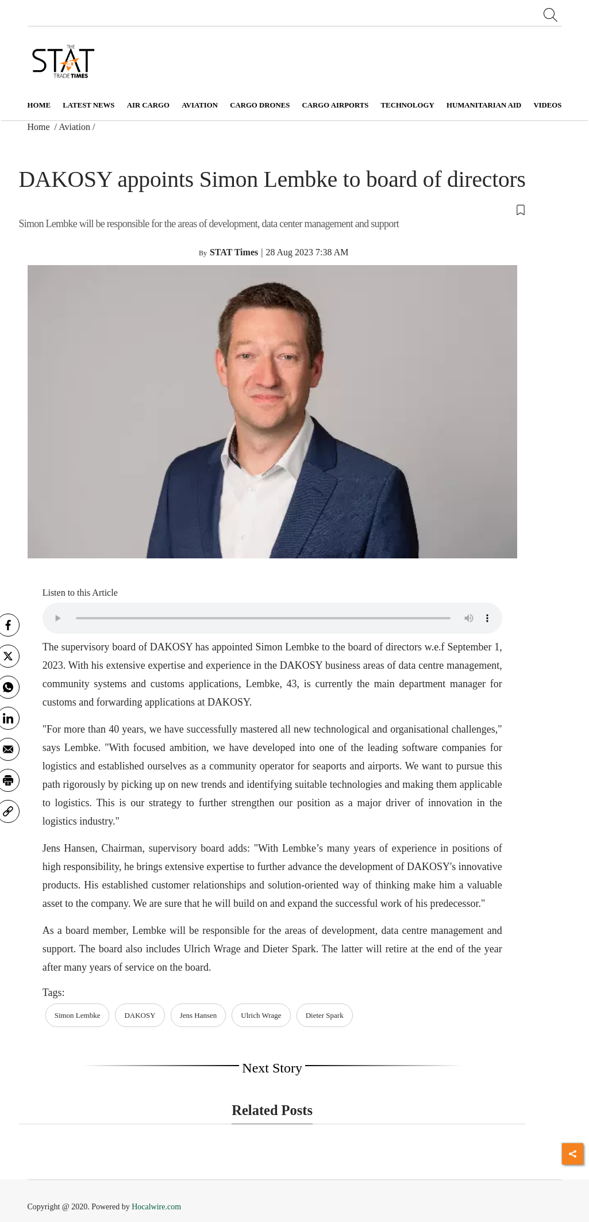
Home (39, 105)
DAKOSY (139, 1015)
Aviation (74, 127)
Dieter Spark (325, 1015)
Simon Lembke (78, 1015)
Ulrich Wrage (261, 1015)
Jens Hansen (198, 1015)
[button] (272, 209)
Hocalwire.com (156, 1206)
